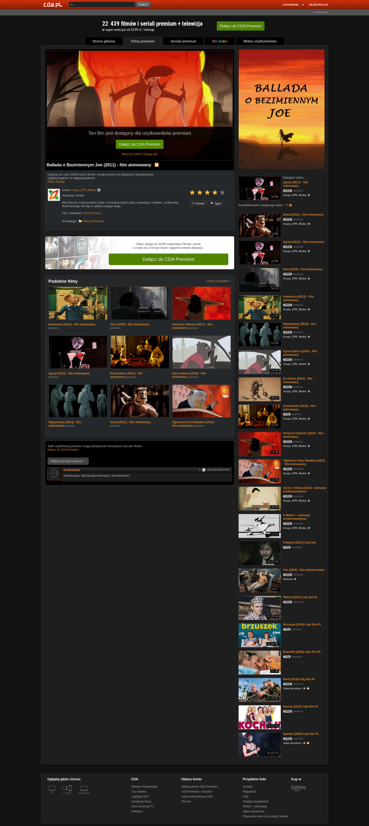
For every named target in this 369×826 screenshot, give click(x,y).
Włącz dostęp (56, 181)
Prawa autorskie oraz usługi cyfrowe (265, 816)
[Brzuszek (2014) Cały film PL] (259, 635)
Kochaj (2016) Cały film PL (300, 706)
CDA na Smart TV (143, 806)
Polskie (79, 195)
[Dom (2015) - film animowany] (259, 279)
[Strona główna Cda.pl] (53, 4)
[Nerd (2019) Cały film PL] (259, 689)
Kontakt (248, 786)
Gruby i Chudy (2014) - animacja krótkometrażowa (304, 489)
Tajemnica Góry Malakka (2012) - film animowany (304, 462)
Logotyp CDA (140, 796)
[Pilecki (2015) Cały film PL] (259, 607)
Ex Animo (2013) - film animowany (298, 380)
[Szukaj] (102, 5)
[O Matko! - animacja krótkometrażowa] (259, 525)
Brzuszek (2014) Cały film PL (302, 624)
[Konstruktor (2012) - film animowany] (259, 416)
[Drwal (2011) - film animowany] (259, 225)
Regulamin (249, 791)
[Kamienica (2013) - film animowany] (259, 307)
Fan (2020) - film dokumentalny (304, 570)
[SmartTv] (70, 795)
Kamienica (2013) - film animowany (71, 324)
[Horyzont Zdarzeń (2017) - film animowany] (259, 443)
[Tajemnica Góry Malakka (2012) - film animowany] (259, 471)
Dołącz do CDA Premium (139, 144)
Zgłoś (216, 203)
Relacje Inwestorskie (144, 786)
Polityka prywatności (256, 801)
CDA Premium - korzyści (196, 791)
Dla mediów (139, 791)
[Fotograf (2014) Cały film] (259, 553)
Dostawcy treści (141, 801)
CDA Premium (92, 213)
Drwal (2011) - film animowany (130, 422)
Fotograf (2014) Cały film (299, 542)
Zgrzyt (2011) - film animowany (69, 373)
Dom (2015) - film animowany (129, 324)
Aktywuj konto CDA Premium (199, 786)
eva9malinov (72, 470)
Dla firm (186, 801)
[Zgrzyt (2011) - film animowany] (259, 188)
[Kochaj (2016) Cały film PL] (259, 717)
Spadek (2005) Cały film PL (301, 734)
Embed (198, 203)
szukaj (143, 5)
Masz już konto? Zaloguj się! (139, 154)
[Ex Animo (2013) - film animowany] (259, 389)
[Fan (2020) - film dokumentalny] (259, 580)
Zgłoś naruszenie (253, 811)
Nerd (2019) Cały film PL (299, 679)
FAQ (246, 796)
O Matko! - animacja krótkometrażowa (296, 517)
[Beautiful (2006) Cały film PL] (259, 662)
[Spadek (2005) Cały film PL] (259, 744)
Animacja (68, 195)
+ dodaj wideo (320, 12)
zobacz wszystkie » (219, 281)
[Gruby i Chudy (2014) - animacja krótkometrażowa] (259, 498)
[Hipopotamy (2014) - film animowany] (259, 334)
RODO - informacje (255, 806)
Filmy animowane (93, 221)
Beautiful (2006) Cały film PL (302, 652)
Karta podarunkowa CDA (197, 796)
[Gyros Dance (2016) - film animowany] (259, 361)
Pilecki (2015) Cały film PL (300, 597)
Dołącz (240, 26)
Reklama (137, 811)
